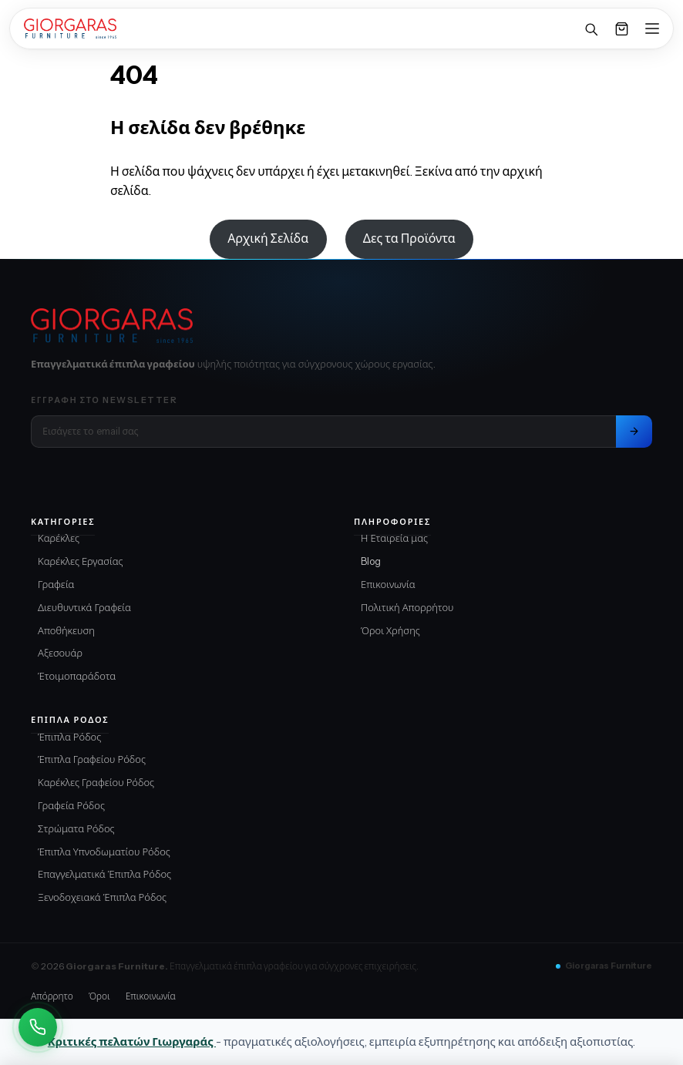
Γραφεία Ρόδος (71, 805)
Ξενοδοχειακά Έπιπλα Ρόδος (102, 897)
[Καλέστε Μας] (38, 1027)
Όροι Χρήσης (390, 630)
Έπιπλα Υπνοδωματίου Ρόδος (104, 851)
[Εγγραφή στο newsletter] (634, 431)
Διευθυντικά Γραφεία (84, 607)
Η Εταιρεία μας (394, 538)
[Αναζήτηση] (590, 28)
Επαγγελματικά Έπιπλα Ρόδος (104, 874)
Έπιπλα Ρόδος (69, 737)
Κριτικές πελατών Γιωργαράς (132, 1041)
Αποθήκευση (66, 630)
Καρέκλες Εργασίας (80, 561)
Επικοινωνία (388, 584)
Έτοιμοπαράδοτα (77, 676)
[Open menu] (652, 28)
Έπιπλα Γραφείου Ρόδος (92, 759)
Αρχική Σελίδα (267, 238)
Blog (371, 561)
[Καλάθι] (621, 28)
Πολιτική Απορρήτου (407, 607)
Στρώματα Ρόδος (76, 828)
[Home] (70, 28)
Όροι (99, 996)
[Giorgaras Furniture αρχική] (341, 326)
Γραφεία (56, 584)
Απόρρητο (52, 996)
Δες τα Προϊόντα (409, 238)
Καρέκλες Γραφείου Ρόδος (96, 782)
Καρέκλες (58, 538)
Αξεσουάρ (60, 653)
